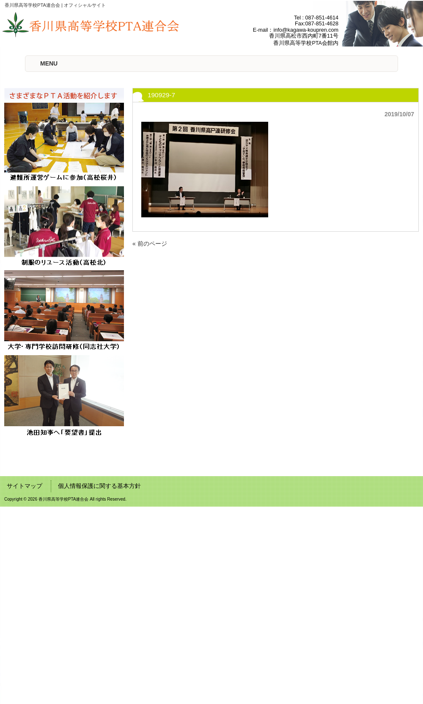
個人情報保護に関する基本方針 (99, 485)
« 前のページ (149, 243)
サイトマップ (24, 485)
